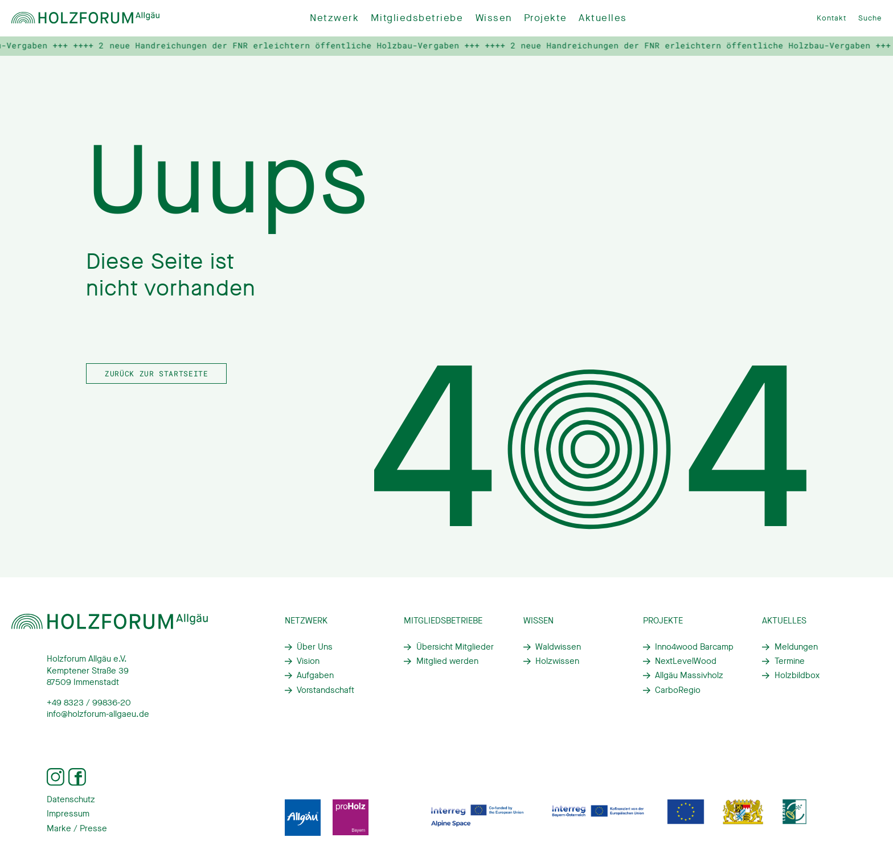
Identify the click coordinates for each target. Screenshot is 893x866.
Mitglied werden (447, 661)
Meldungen (796, 646)
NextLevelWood (685, 661)
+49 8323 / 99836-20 (89, 702)
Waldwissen (558, 646)
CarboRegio (678, 690)
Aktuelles (603, 17)
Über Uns (315, 646)
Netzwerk (334, 17)
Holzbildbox (797, 675)
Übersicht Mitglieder (455, 646)
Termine (790, 661)
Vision (308, 661)
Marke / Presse (77, 828)
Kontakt (831, 18)
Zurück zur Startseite (156, 373)
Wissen (494, 17)
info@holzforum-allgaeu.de (98, 714)
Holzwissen (557, 661)
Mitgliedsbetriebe (417, 17)
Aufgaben (315, 675)
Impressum (68, 813)
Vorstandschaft (325, 690)
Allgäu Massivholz (689, 675)
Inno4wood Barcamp (694, 646)
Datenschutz (71, 799)
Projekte (545, 17)
